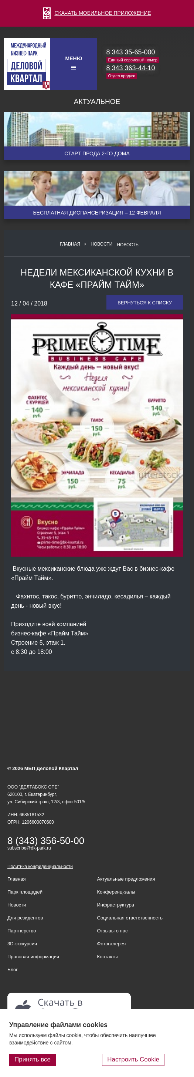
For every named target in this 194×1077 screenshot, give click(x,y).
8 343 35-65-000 (130, 52)
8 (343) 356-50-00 (45, 840)
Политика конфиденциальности (40, 866)
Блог (12, 969)
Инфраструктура (115, 905)
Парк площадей (24, 892)
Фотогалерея (111, 943)
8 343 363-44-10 (130, 68)
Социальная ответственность (130, 918)
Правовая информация (33, 956)
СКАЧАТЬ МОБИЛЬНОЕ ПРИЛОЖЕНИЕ (97, 13)
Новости (101, 244)
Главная (70, 244)
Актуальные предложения (126, 879)
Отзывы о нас (112, 930)
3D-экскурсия (22, 943)
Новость (127, 244)
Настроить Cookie (133, 1059)
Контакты (107, 956)
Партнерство (21, 930)
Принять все (32, 1059)
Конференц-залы (116, 892)
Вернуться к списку (145, 302)
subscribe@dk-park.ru (29, 848)
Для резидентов (25, 918)
